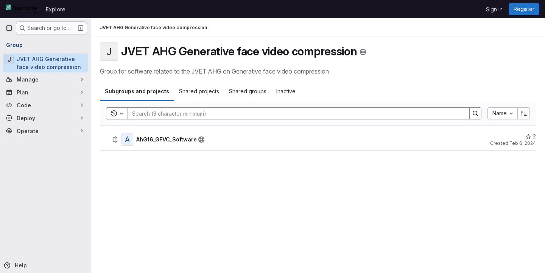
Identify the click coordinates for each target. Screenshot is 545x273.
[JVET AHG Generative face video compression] (45, 62)
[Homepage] (22, 9)
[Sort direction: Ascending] (524, 113)
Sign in (494, 9)
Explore (55, 9)
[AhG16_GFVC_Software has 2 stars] (530, 136)
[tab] (137, 91)
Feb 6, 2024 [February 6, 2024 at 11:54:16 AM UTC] (522, 143)
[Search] (295, 113)
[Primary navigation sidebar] (9, 28)
